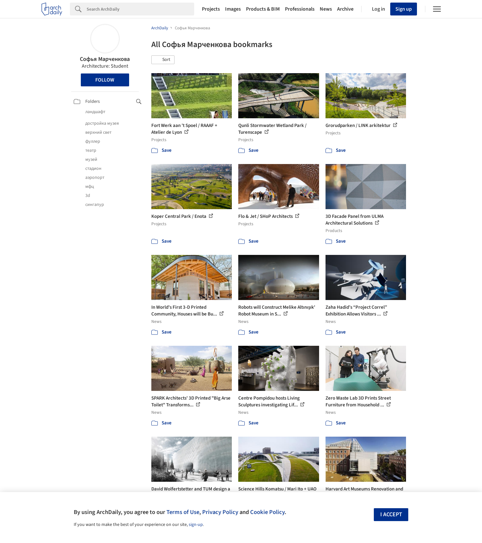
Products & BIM (263, 9)
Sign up (403, 9)
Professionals (300, 9)
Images (233, 9)
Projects (211, 9)
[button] (163, 59)
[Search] (140, 9)
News (326, 9)
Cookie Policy (267, 512)
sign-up (196, 524)
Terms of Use (182, 512)
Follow (104, 79)
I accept (391, 514)
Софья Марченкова (105, 59)
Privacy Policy (220, 512)
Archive (345, 9)
